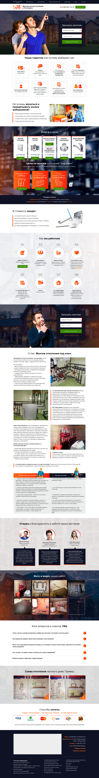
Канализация (67, 1)
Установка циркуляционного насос (51, 760)
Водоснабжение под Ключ (78, 139)
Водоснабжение (41, 1)
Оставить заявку (22, 266)
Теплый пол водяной (18, 769)
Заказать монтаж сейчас (72, 41)
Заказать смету (21, 188)
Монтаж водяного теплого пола (49, 139)
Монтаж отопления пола (54, 1)
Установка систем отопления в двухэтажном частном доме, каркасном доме (75, 761)
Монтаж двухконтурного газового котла (53, 765)
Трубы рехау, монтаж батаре (50, 761)
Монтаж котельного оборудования (21, 771)
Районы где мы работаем (71, 770)
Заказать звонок (80, 7)
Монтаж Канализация (64, 139)
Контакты (83, 1)
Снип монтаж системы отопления (51, 767)
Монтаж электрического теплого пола (49, 150)
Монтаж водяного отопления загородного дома (24, 767)
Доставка (68, 765)
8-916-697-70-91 (68, 7)
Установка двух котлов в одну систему (52, 772)
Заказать (20, 158)
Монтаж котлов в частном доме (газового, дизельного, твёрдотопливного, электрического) (27, 765)
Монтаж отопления (18, 2)
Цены (76, 1)
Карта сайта (68, 763)
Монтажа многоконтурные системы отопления (24, 773)
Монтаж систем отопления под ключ (22, 762)
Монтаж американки (48, 770)
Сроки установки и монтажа (72, 766)
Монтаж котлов (29, 1)
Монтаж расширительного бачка (51, 763)
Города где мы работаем (71, 768)
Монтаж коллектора (48, 769)
